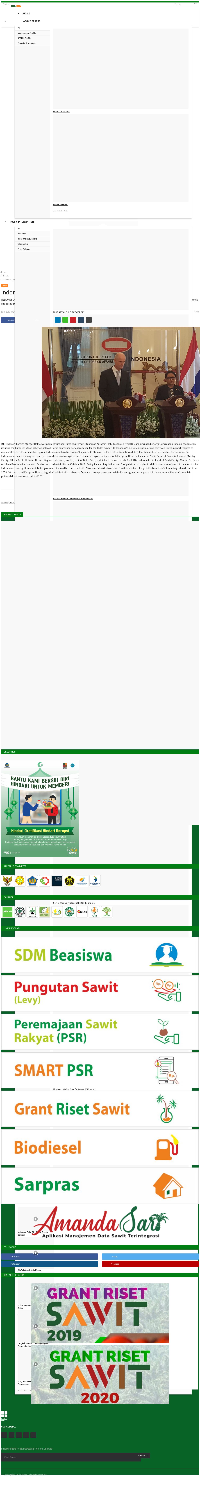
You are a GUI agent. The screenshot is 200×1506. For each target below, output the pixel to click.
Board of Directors (61, 111)
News (5, 276)
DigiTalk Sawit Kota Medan (29, 1270)
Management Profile (27, 33)
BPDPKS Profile (24, 38)
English (177, 4)
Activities (22, 233)
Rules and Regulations (27, 239)
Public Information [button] (22, 221)
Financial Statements (27, 43)
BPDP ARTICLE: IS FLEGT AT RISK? (68, 312)
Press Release (24, 249)
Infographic (23, 244)
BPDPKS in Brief (60, 204)
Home (26, 13)
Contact (6, 4)
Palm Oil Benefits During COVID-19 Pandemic (73, 498)
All (19, 28)
